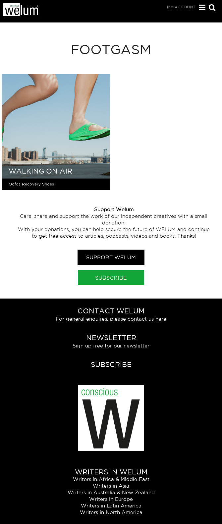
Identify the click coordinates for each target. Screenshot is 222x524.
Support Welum (111, 257)
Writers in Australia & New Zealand (111, 492)
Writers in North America (111, 512)
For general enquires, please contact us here (111, 319)
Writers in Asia (111, 486)
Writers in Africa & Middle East (111, 479)
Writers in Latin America (111, 505)
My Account (181, 7)
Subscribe (111, 278)
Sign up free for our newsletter (111, 345)
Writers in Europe (111, 499)
